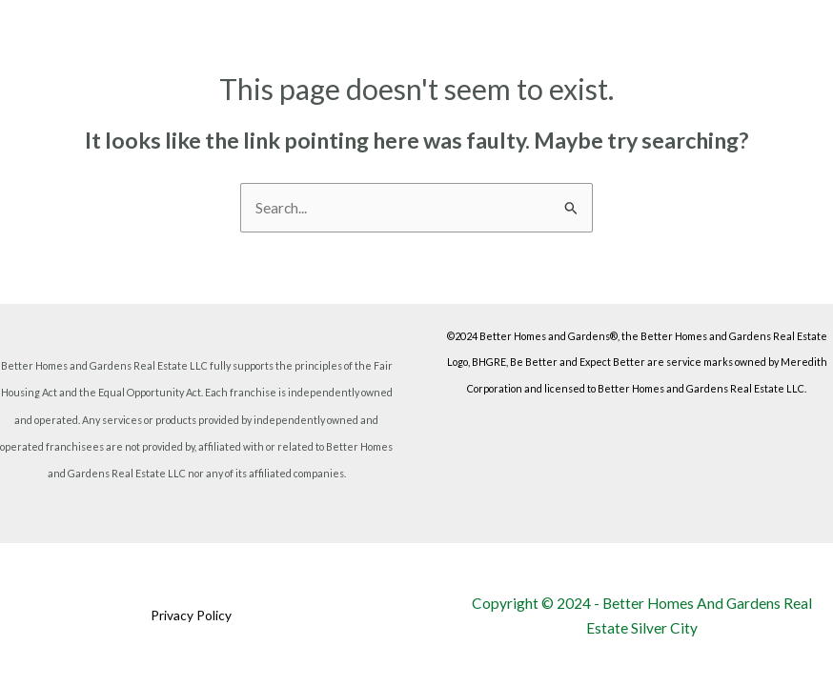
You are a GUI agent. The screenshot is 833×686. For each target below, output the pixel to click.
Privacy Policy (191, 615)
